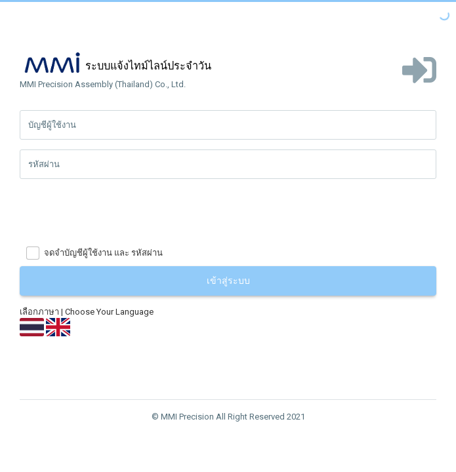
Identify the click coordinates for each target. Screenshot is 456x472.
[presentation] (119, 214)
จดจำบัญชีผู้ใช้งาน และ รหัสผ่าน (103, 253)
